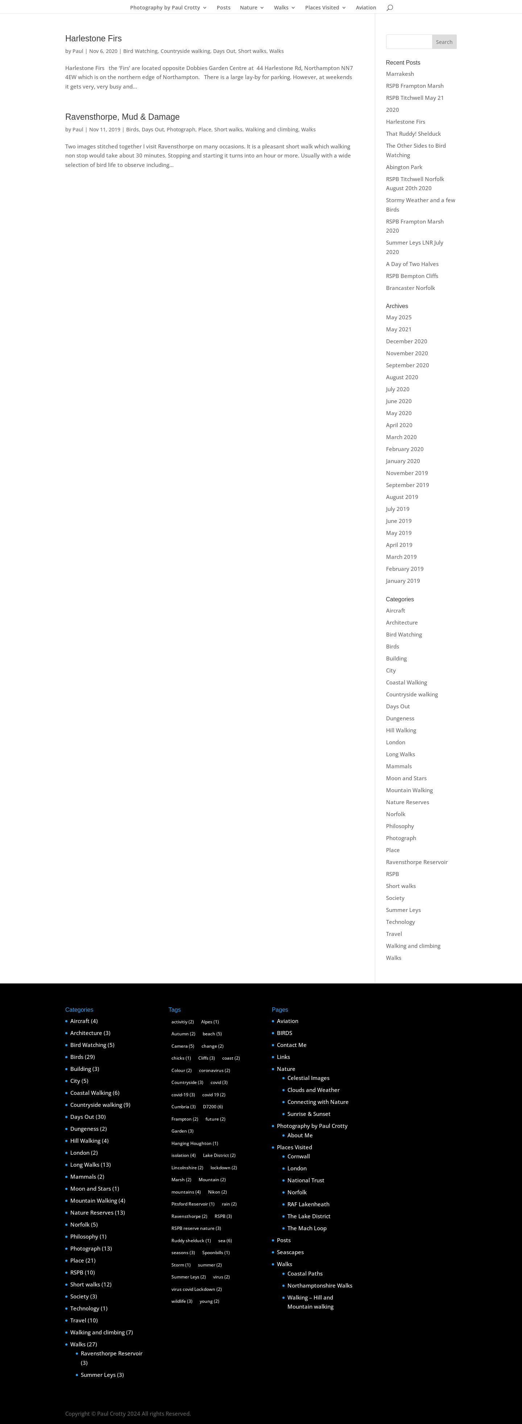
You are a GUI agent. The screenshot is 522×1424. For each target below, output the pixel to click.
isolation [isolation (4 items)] (183, 1155)
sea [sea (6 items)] (225, 1240)
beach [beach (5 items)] (212, 1034)
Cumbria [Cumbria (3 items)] (183, 1107)
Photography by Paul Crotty (165, 8)
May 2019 (399, 532)
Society (395, 897)
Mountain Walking (409, 790)
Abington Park (404, 167)
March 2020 (401, 437)
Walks (281, 8)
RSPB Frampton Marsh (415, 85)
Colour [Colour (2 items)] (181, 1070)
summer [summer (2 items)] (210, 1265)
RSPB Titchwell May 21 (415, 97)
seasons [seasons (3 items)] (183, 1252)
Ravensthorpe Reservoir (417, 862)
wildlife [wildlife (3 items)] (181, 1301)
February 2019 (405, 568)
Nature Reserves (407, 802)
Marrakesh (400, 73)
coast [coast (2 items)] (231, 1058)
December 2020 (406, 341)
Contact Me (292, 1044)
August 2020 (402, 377)
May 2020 (399, 413)
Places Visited (322, 8)
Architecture (402, 622)
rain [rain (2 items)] (229, 1204)
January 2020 (403, 461)
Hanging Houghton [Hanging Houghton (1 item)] (194, 1143)
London (395, 742)
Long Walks (400, 754)
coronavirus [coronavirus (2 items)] (214, 1070)
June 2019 (399, 520)
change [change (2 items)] (213, 1046)
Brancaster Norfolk (410, 287)
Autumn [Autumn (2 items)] (183, 1034)
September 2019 (407, 484)
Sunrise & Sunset (309, 1113)
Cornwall (298, 1156)
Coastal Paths (305, 1273)
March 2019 (401, 556)
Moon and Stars (406, 778)
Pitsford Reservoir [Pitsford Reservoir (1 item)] (193, 1204)
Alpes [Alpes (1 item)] (210, 1022)
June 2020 (399, 401)
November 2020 (407, 353)
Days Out (224, 51)
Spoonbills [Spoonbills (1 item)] (216, 1252)
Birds (132, 129)
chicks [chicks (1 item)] (181, 1058)
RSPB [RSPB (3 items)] (223, 1216)
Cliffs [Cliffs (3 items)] (206, 1058)
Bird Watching (140, 51)
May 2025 (399, 317)
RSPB (392, 873)
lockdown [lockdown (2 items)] (224, 1168)
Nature (248, 8)
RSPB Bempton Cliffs (412, 275)
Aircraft (395, 610)
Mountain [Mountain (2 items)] (212, 1180)
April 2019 (399, 544)
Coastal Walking (406, 682)
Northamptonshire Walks (319, 1285)
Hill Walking (401, 730)
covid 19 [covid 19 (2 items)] (213, 1095)
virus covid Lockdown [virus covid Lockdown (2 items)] (196, 1289)
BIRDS (284, 1032)
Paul (77, 51)
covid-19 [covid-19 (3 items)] (183, 1095)
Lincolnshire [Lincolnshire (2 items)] (187, 1168)
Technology (400, 921)
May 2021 (399, 329)
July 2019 (398, 508)
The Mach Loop (307, 1228)
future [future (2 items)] (215, 1119)
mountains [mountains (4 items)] (186, 1192)
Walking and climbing (271, 129)
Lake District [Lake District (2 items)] (219, 1155)
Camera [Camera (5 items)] (182, 1046)
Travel (394, 933)
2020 (392, 109)
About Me (300, 1135)
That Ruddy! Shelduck (413, 133)
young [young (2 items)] (209, 1301)
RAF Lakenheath (308, 1204)
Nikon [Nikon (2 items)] (217, 1192)
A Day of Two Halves (412, 263)
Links (283, 1056)
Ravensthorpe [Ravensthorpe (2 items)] (189, 1216)
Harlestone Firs (93, 38)
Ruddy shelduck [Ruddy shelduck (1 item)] (191, 1240)
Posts (224, 8)
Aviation (366, 8)
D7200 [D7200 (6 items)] (213, 1107)
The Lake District (309, 1216)
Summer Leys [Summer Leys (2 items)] (188, 1277)
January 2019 (403, 580)
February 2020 (405, 449)
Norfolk (395, 814)
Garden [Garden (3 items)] (182, 1131)
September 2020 (407, 365)
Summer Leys (403, 909)
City (391, 670)
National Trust (305, 1180)
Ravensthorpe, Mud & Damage (122, 117)
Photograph (181, 129)
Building (396, 658)
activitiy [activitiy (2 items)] (182, 1022)
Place (204, 129)
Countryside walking (185, 51)
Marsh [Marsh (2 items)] (181, 1180)
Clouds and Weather (313, 1089)
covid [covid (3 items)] (219, 1082)
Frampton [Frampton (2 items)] (184, 1119)
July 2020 (398, 389)
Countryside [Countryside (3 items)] (187, 1082)
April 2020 (399, 425)
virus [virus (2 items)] (221, 1277)
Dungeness (400, 718)
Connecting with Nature (318, 1101)
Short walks (252, 51)
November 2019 (407, 472)
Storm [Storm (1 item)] (181, 1265)
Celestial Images (308, 1077)
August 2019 (402, 496)
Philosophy (400, 826)
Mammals (399, 766)
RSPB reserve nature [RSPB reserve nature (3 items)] (196, 1228)
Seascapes (290, 1252)
